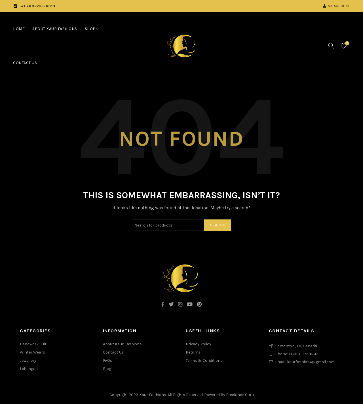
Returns (193, 352)
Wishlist (346, 43)
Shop (90, 28)
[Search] (331, 45)
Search (217, 225)
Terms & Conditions (204, 360)
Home (19, 28)
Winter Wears (32, 352)
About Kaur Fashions (54, 28)
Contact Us (25, 62)
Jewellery (28, 360)
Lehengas (29, 368)
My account (336, 6)
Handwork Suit (33, 344)
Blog (107, 368)
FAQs (107, 360)
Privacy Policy (198, 344)
